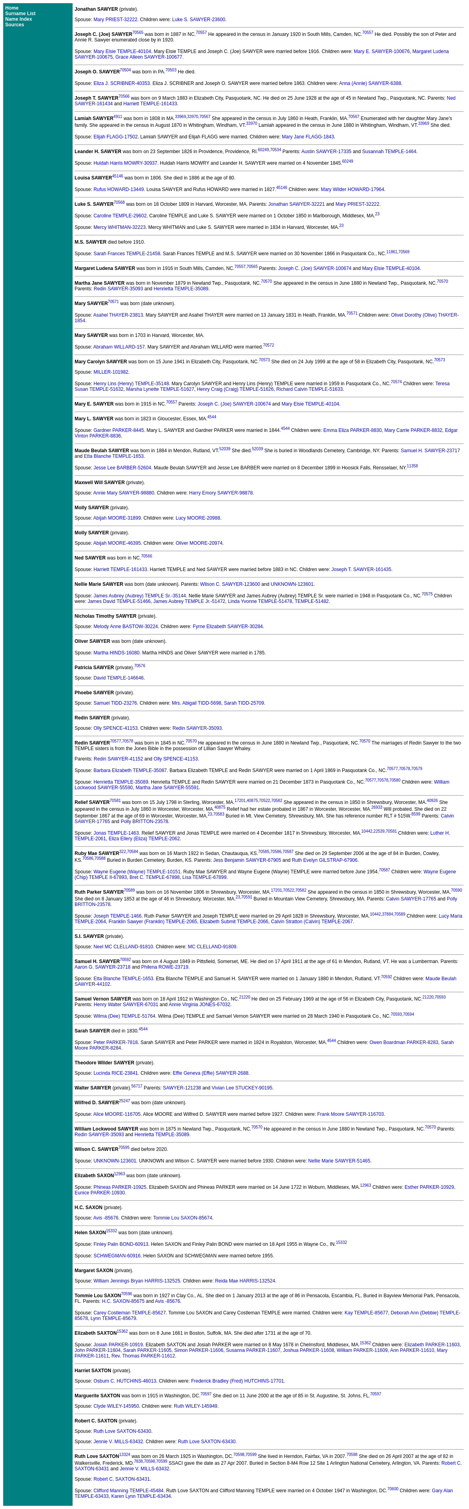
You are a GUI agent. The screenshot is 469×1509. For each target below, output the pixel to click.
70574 (396, 382)
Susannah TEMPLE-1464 (389, 151)
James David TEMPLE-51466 (119, 601)
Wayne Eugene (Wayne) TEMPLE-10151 (136, 872)
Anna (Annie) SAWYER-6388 (370, 83)
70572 (268, 345)
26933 (376, 807)
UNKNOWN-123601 (292, 584)
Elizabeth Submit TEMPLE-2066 (234, 921)
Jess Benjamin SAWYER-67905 (247, 860)
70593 (440, 997)
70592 (125, 959)
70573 (264, 360)
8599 (416, 814)
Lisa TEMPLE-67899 (204, 877)
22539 (379, 831)
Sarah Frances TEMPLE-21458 (126, 253)
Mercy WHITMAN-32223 (119, 227)
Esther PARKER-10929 (429, 1187)
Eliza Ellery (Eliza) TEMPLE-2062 (144, 838)
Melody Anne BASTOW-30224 (125, 626)
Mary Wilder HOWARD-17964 (352, 189)
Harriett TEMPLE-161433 (150, 103)
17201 (240, 800)
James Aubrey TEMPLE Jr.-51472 (189, 601)
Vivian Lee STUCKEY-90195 (242, 1088)
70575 (427, 594)
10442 (366, 831)
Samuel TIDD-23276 (115, 703)
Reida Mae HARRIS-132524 (245, 1281)
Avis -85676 (105, 1218)
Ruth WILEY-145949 (195, 1406)
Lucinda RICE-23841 (115, 1073)
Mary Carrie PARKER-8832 (413, 430)
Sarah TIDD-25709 (244, 703)
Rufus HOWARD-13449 (118, 189)
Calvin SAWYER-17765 (411, 899)
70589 (129, 890)
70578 (127, 741)
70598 (238, 1454)
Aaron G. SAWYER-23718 (102, 967)
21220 (244, 997)
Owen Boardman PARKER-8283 (403, 1042)
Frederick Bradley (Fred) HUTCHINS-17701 (237, 1381)
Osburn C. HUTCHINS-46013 (124, 1381)
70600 (392, 1489)
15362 (122, 1331)
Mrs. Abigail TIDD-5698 (196, 703)
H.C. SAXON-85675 (123, 1301)
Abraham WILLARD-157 (119, 347)
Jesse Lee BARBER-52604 (122, 468)
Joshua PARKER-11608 (308, 1350)
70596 (126, 1294)
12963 (119, 1174)
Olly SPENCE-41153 (115, 728)
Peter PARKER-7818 (115, 1042)
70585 (263, 851)
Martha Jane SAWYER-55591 (167, 787)
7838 (138, 1461)
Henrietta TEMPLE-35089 (181, 289)
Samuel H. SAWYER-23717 (430, 450)
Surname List (20, 13)
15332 (111, 1231)
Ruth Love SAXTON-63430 (122, 1431)
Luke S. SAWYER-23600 (198, 19)
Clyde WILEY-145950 (116, 1406)
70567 (205, 116)
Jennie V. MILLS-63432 (118, 1441)
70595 (124, 1147)
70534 (275, 150)
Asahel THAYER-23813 (118, 315)
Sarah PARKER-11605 (147, 1350)
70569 (404, 252)
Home (11, 8)
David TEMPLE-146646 (118, 678)
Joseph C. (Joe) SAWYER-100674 (315, 268)
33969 (180, 116)
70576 (139, 666)
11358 (412, 466)
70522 (264, 800)
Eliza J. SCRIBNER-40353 (121, 83)
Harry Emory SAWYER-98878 (221, 493)
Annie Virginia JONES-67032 (200, 1004)
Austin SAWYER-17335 (327, 151)
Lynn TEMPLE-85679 (113, 1318)
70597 (205, 1394)
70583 (219, 814)
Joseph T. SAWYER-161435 (361, 569)
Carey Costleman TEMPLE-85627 (129, 1313)
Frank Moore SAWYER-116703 (350, 1114)
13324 (124, 1454)
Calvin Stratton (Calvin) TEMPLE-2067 (312, 921)
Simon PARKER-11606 (198, 1350)
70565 (138, 32)
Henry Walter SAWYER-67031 (126, 1004)
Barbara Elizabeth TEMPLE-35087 (130, 770)
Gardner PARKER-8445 (118, 430)
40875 (252, 800)
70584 (132, 851)
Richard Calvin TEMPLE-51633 (309, 389)
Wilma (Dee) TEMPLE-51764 (124, 1016)
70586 (276, 851)
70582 (276, 800)
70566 (124, 96)
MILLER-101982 (110, 372)
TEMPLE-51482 (312, 601)
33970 (192, 116)
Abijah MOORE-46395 (117, 543)
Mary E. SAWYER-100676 (382, 51)
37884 (387, 914)
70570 (266, 281)
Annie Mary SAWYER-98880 (123, 493)
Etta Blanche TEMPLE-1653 (114, 456)
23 (377, 214)
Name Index (18, 19)
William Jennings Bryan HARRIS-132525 (136, 1281)
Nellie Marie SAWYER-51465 (339, 1161)
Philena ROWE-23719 (164, 967)
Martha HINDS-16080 (116, 653)
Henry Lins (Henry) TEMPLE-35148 (131, 383)
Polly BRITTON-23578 (144, 821)
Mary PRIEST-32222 (115, 19)
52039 (225, 449)
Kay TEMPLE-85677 (366, 1313)
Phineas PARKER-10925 (119, 1187)
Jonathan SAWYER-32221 (296, 204)
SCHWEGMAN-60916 (116, 1256)
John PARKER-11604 (97, 1350)
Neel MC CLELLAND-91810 (123, 947)
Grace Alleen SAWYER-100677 (148, 57)
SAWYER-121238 (182, 1088)
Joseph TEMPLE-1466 (117, 916)
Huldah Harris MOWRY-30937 (125, 163)
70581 (115, 800)
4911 (117, 116)
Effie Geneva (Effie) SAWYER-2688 (210, 1073)
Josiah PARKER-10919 (118, 1344)
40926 (432, 800)
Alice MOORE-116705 (117, 1114)
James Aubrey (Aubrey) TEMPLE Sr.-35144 (139, 596)
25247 (124, 1101)
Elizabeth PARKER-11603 (432, 1344)
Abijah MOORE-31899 (117, 518)
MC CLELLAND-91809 (212, 947)
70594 (408, 1014)
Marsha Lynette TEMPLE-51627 (160, 389)
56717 (136, 1086)
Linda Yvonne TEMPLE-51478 (260, 601)
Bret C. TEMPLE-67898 (155, 877)
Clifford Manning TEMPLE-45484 (128, 1490)
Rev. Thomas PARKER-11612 (143, 1356)
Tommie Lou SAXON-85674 (182, 1218)
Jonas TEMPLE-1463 (116, 833)
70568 (119, 202)
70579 (416, 768)
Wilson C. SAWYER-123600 (230, 584)
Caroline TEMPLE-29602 (119, 216)
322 (122, 851)
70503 (171, 70)
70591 (246, 897)
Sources (14, 25)
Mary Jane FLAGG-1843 (308, 137)
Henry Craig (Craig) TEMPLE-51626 (235, 389)
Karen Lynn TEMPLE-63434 (141, 1496)
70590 (456, 890)
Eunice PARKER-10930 (100, 1193)
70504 (125, 70)
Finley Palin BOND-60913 (120, 1244)
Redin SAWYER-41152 (118, 759)
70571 (113, 301)
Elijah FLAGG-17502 (115, 137)
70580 (394, 780)
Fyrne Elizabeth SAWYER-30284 (228, 626)
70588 (100, 858)
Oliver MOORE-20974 (198, 543)
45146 (117, 176)
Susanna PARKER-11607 (253, 1350)
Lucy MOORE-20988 (197, 518)
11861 (392, 252)
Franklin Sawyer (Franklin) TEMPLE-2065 (152, 921)
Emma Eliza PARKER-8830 (352, 430)
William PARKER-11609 (362, 1350)
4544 (211, 417)
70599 (251, 1454)
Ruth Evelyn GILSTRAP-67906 (325, 860)
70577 (115, 741)
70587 (288, 851)
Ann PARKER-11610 (412, 1350)
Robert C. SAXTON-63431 (121, 1479)
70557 (201, 32)
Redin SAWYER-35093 (118, 289)
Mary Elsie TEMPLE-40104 (122, 51)
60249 (263, 150)
